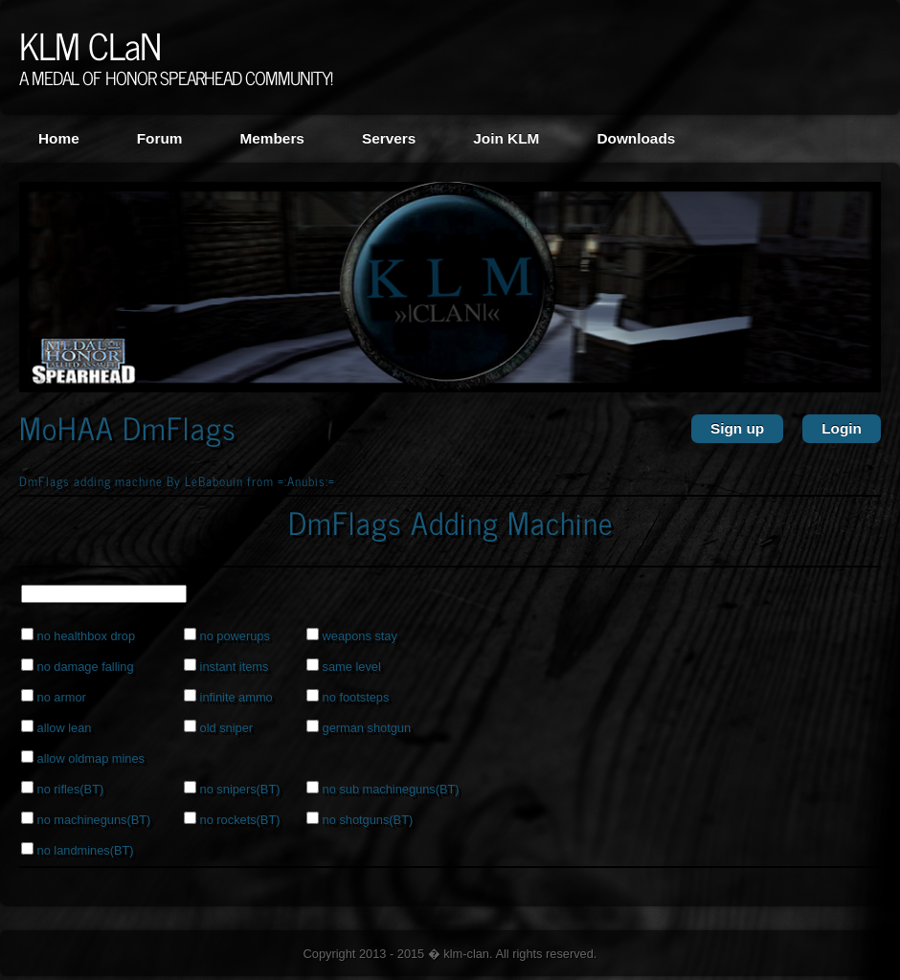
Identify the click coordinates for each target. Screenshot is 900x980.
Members (271, 138)
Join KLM (506, 138)
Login (841, 428)
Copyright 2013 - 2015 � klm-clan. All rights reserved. (450, 954)
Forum (160, 138)
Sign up (737, 428)
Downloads (635, 138)
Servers (389, 138)
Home (58, 138)
